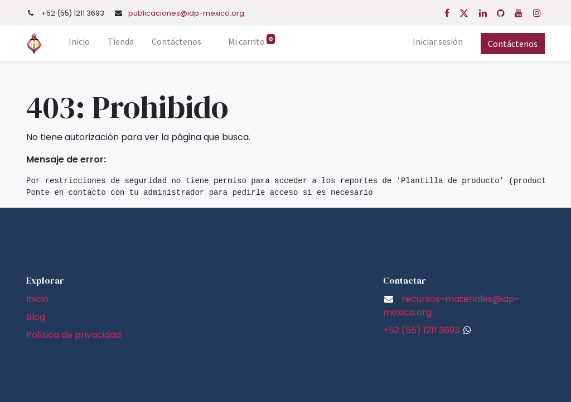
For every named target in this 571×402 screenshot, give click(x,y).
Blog (35, 316)
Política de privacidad (73, 334)
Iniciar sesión (438, 41)
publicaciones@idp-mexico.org (186, 13)
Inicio (37, 299)
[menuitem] (79, 43)
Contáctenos (513, 43)
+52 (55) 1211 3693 (421, 330)
